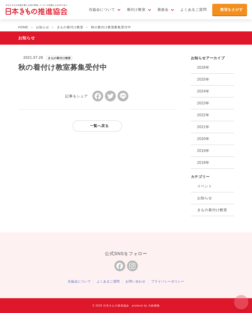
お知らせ (204, 198)
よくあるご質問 (191, 11)
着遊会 (160, 11)
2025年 (203, 79)
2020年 (203, 139)
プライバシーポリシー (167, 281)
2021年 (203, 127)
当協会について (100, 11)
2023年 (203, 103)
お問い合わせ (135, 281)
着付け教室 (134, 11)
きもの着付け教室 (59, 58)
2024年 (203, 91)
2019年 (203, 151)
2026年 (203, 67)
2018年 (203, 162)
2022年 (203, 115)
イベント (204, 186)
